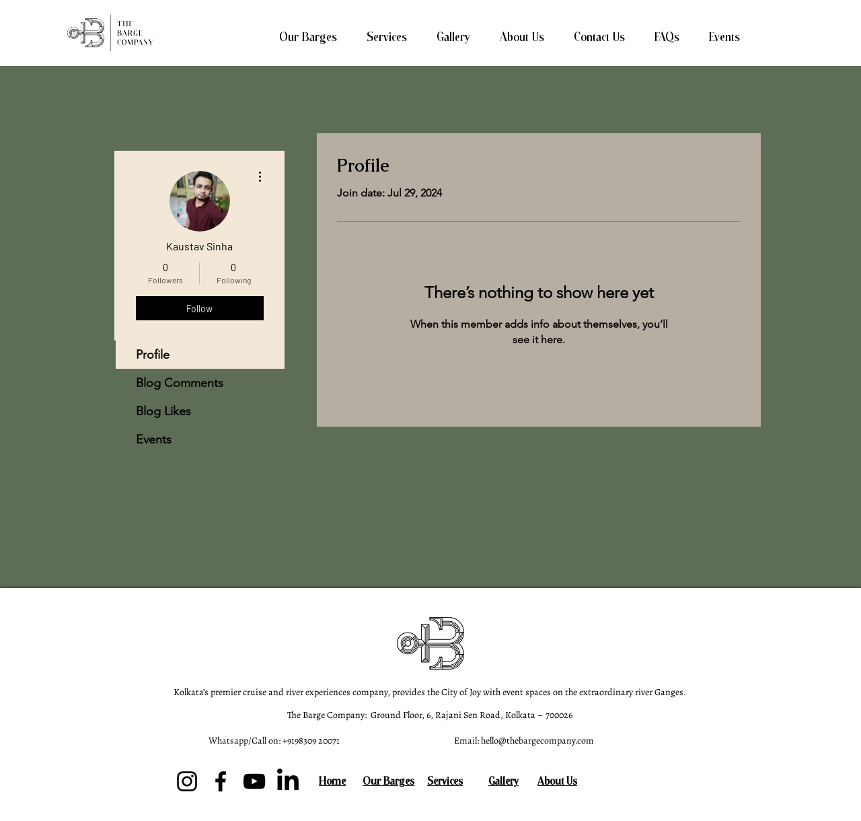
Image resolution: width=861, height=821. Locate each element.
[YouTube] (254, 781)
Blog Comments (179, 383)
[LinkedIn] (287, 781)
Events (154, 439)
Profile (153, 354)
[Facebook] (220, 781)
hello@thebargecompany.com (537, 740)
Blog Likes (163, 411)
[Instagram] (187, 781)
